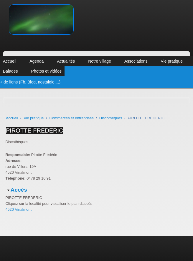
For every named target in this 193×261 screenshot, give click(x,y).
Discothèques (110, 118)
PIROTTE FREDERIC (34, 130)
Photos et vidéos (46, 71)
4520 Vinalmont (18, 209)
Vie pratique (172, 61)
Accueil (9, 61)
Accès (18, 190)
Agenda (36, 61)
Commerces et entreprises (72, 118)
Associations (136, 61)
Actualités (66, 61)
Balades (10, 71)
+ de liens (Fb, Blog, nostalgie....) (30, 82)
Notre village (99, 61)
